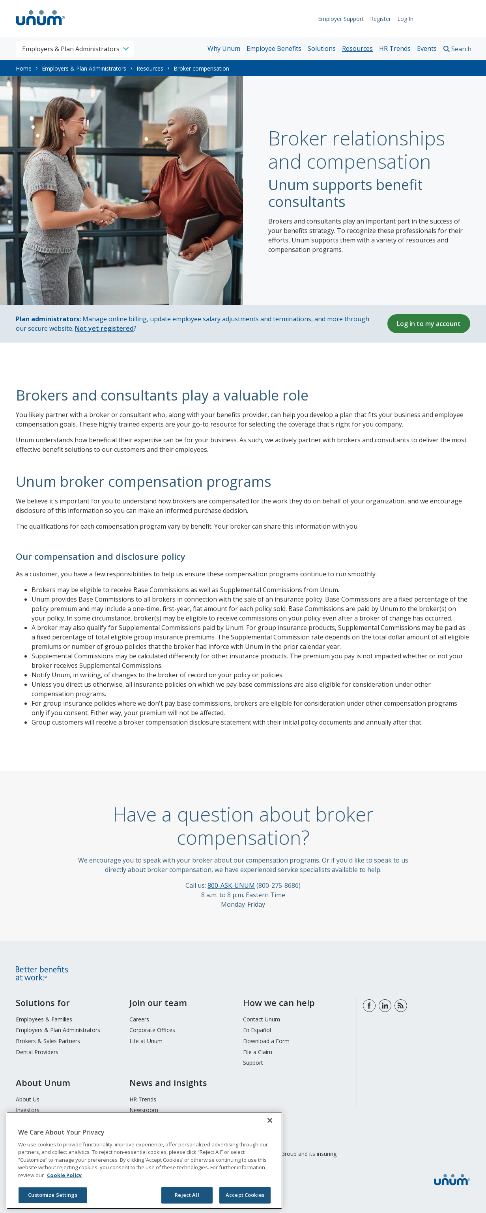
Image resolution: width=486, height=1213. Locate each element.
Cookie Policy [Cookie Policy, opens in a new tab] (64, 1175)
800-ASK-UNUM (231, 885)
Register (376, 18)
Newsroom (143, 1110)
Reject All (187, 1194)
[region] (144, 1160)
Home (24, 68)
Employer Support (337, 18)
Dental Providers (37, 1052)
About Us (27, 1099)
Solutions (322, 48)
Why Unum (223, 48)
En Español (257, 1030)
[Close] (270, 1120)
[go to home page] (40, 26)
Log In (401, 18)
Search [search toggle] (461, 49)
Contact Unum (261, 1019)
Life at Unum (146, 1041)
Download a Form (266, 1041)
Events (427, 48)
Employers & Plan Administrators (84, 68)
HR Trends (395, 48)
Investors (27, 1110)
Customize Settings (52, 1194)
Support (253, 1062)
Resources (357, 48)
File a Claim (257, 1052)
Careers (139, 1019)
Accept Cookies (245, 1194)
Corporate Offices (152, 1030)
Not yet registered (104, 328)
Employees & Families (44, 1019)
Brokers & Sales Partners (48, 1041)
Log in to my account (429, 323)
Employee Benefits (274, 48)
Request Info (446, 18)
